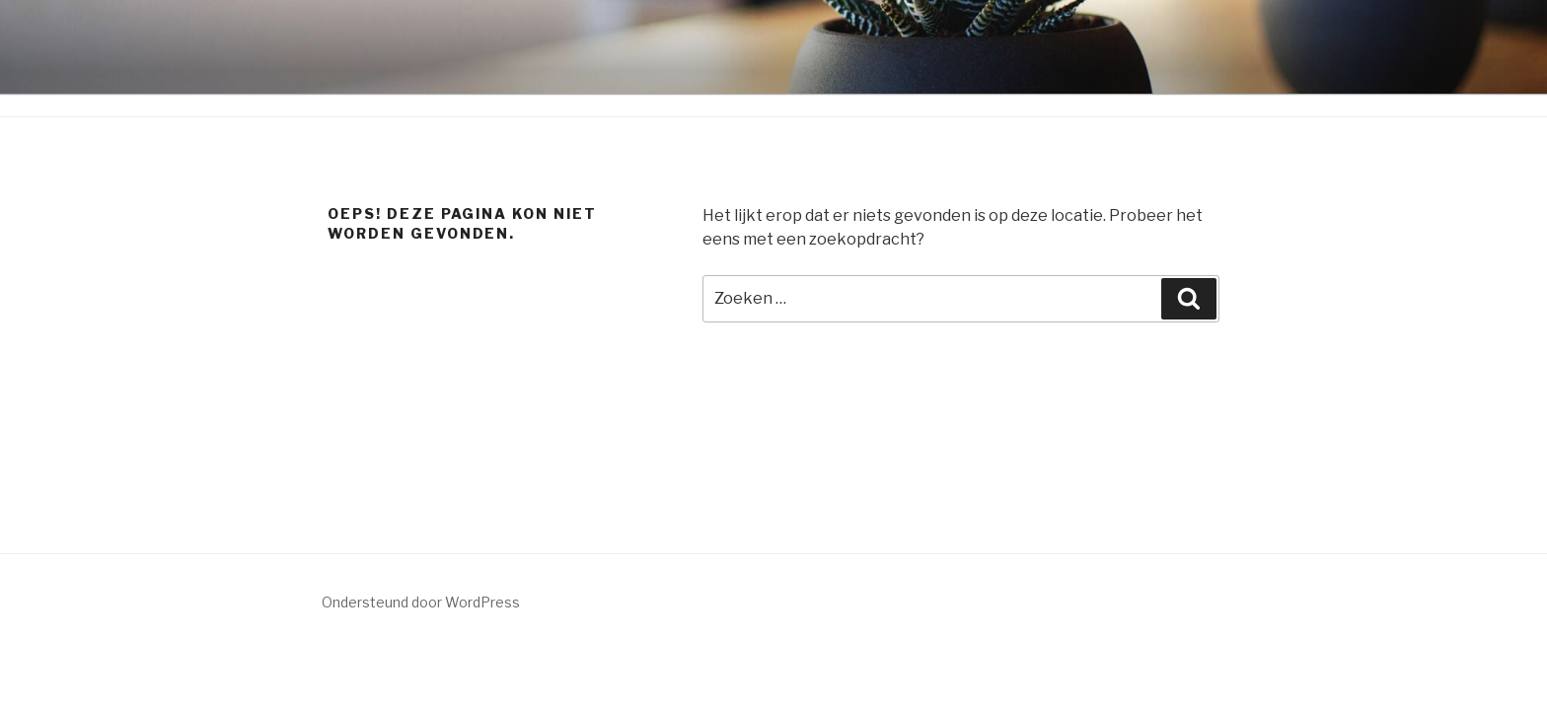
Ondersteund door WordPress (421, 602)
